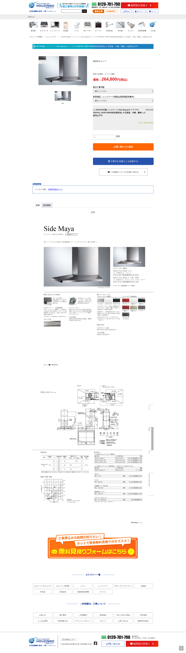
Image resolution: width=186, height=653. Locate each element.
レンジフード (51, 37)
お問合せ (126, 11)
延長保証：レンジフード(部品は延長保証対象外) (113, 97)
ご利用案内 (83, 615)
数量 (118, 136)
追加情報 (47, 205)
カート (152, 11)
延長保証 (103, 615)
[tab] (38, 205)
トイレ (82, 586)
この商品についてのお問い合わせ (126, 172)
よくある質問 (43, 621)
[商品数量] (104, 137)
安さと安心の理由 (123, 615)
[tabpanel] (63, 96)
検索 (84, 11)
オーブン (103, 592)
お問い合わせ (123, 621)
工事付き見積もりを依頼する (123, 161)
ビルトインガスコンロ (42, 586)
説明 (38, 205)
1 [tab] (63, 104)
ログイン (139, 11)
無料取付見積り (139, 5)
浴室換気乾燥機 (83, 592)
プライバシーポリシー (83, 621)
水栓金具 (62, 592)
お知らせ (42, 615)
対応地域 (143, 615)
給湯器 (143, 586)
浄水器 (42, 592)
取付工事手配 (98, 87)
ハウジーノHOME (35, 37)
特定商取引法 (63, 621)
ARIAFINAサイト (55, 189)
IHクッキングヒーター (123, 586)
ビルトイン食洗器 (62, 586)
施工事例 (62, 615)
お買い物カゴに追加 (123, 147)
